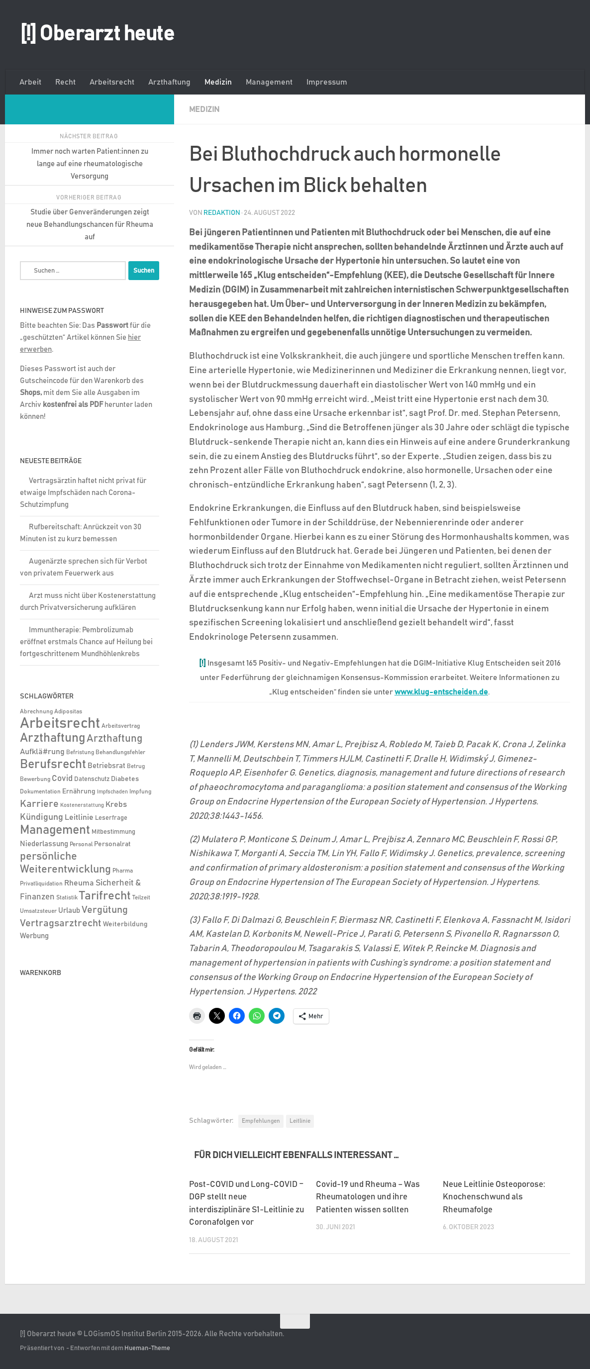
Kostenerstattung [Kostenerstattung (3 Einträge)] (82, 805)
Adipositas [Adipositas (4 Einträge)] (68, 711)
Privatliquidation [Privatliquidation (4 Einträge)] (41, 883)
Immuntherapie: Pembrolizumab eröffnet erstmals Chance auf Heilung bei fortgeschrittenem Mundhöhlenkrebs (86, 642)
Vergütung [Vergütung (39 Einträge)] (105, 910)
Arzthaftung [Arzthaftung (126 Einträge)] (52, 738)
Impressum (326, 82)
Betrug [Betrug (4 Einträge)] (136, 766)
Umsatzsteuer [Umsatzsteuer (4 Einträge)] (38, 911)
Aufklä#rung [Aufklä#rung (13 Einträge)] (42, 752)
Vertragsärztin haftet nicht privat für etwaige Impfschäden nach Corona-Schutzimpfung (83, 492)
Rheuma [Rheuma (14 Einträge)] (79, 883)
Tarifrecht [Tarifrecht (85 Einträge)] (105, 896)
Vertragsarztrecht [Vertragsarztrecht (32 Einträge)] (60, 923)
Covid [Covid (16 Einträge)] (62, 778)
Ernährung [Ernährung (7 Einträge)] (79, 791)
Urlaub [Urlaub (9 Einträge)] (69, 910)
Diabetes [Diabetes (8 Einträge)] (125, 779)
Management (269, 82)
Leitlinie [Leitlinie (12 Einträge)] (79, 817)
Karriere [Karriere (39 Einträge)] (39, 804)
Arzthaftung (169, 82)
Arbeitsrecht (112, 82)
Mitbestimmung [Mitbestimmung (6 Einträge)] (113, 832)
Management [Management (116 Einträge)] (55, 830)
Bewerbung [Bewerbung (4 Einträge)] (35, 779)
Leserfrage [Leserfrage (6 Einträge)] (111, 818)
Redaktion (221, 212)
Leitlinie (300, 1120)
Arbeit (30, 82)
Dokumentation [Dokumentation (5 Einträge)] (40, 791)
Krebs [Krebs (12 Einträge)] (116, 804)
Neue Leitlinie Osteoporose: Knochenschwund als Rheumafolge (494, 1197)
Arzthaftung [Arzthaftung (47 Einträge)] (114, 738)
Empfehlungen (261, 1120)
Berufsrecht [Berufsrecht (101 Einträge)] (53, 765)
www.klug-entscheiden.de (441, 692)
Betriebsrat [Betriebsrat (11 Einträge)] (106, 766)
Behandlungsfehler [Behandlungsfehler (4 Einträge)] (120, 752)
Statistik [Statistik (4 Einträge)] (67, 897)
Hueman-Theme (147, 1348)
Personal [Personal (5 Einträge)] (81, 844)
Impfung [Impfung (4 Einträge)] (140, 791)
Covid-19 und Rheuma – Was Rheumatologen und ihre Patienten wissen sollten (368, 1197)
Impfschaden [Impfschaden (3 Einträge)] (112, 791)
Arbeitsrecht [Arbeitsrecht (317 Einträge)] (60, 723)
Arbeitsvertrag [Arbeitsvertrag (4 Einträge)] (120, 726)
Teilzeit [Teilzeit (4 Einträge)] (141, 897)
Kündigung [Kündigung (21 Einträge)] (41, 817)
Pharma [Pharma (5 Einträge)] (122, 871)
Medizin (218, 82)
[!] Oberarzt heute (97, 34)
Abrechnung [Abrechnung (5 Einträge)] (36, 711)
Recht (65, 82)
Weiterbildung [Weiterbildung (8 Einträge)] (125, 924)
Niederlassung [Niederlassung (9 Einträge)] (44, 844)
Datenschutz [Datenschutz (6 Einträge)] (91, 779)
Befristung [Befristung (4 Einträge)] (80, 752)
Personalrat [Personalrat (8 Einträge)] (112, 844)
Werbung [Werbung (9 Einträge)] (34, 936)
